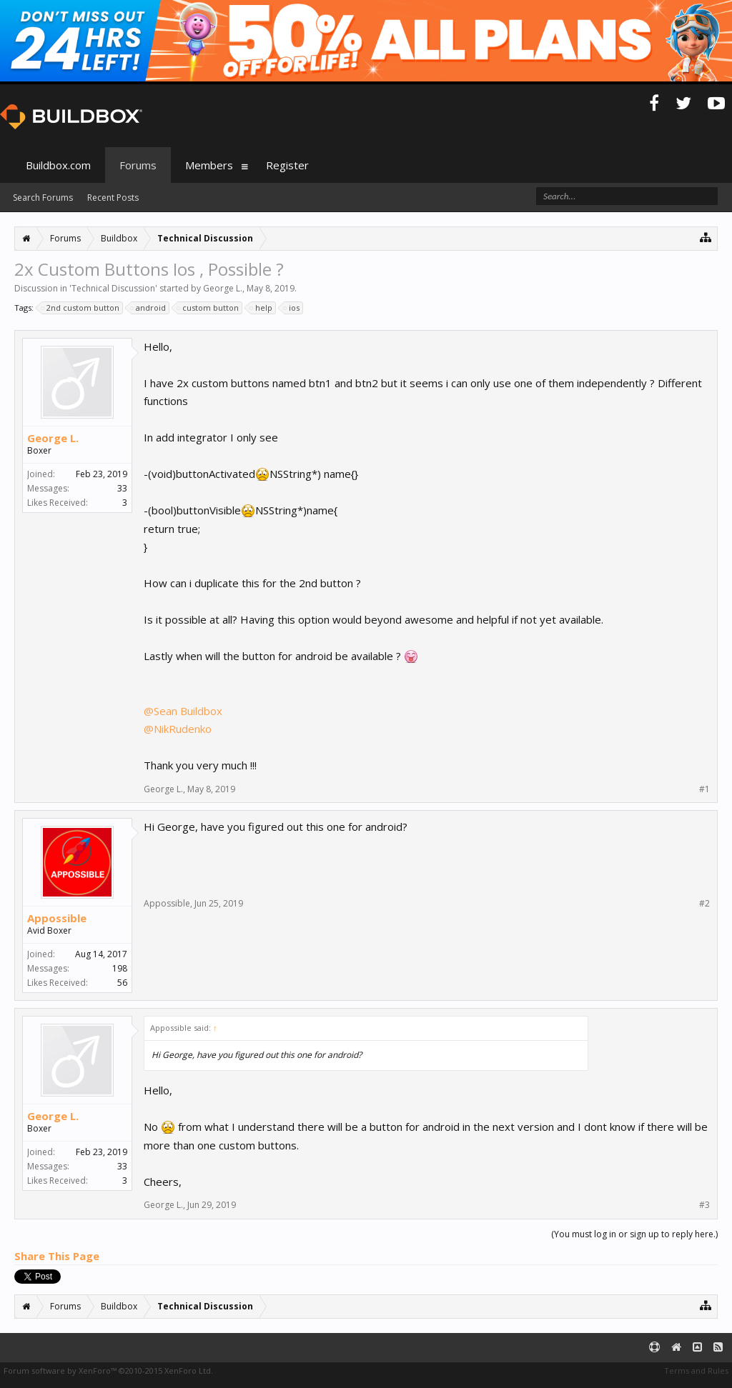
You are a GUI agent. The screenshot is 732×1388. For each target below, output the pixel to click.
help (261, 307)
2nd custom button (80, 307)
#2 (704, 903)
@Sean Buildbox (183, 711)
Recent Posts (113, 197)
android (149, 307)
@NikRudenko (178, 729)
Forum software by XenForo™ (108, 1370)
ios (292, 307)
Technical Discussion (113, 288)
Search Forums (43, 197)
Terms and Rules (696, 1370)
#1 (704, 789)
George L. (222, 288)
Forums (138, 165)
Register (287, 165)
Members (209, 165)
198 (119, 968)
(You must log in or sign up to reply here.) (634, 1234)
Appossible (56, 918)
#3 (704, 1205)
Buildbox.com (58, 165)
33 (122, 488)
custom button (208, 307)
